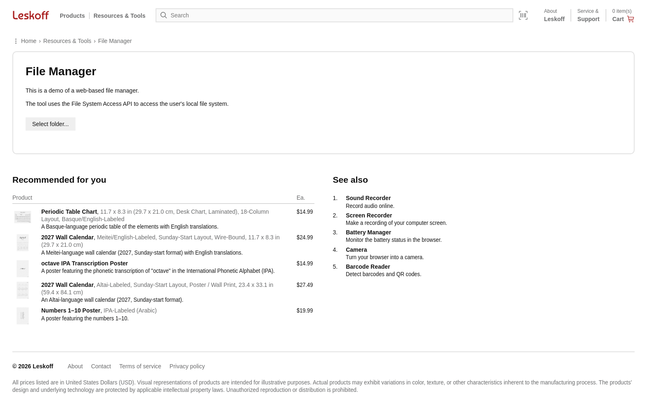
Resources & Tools (67, 41)
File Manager (115, 41)
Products (72, 15)
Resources (120, 15)
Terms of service (140, 366)
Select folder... (50, 124)
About (75, 366)
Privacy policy (187, 366)
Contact (101, 366)
